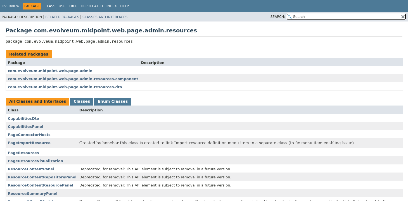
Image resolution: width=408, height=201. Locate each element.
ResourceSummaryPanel (33, 194)
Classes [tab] (81, 101)
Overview (11, 6)
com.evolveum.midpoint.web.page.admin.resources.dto (65, 87)
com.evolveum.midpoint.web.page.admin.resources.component (73, 79)
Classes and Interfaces (104, 17)
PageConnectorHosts (29, 135)
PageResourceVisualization (35, 161)
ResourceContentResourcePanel (40, 185)
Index (111, 6)
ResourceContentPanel (31, 169)
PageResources (23, 153)
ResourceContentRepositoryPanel (42, 177)
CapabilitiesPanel (25, 127)
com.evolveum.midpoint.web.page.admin (50, 71)
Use (62, 6)
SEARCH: (278, 17)
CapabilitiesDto (23, 118)
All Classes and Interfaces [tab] (37, 101)
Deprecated (92, 6)
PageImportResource (29, 143)
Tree (73, 6)
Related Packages (62, 17)
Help (124, 6)
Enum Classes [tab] (113, 101)
